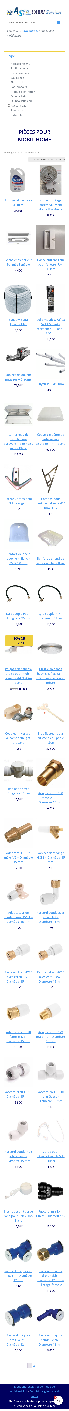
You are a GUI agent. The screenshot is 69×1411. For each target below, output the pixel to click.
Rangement (18, 110)
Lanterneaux (19, 87)
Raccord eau (18, 105)
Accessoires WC (20, 63)
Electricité (17, 82)
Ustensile (16, 115)
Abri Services (30, 30)
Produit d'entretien (23, 92)
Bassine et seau (21, 73)
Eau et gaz (17, 78)
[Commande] (46, 159)
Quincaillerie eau (21, 101)
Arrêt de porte (19, 68)
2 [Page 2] (34, 1365)
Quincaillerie (18, 96)
